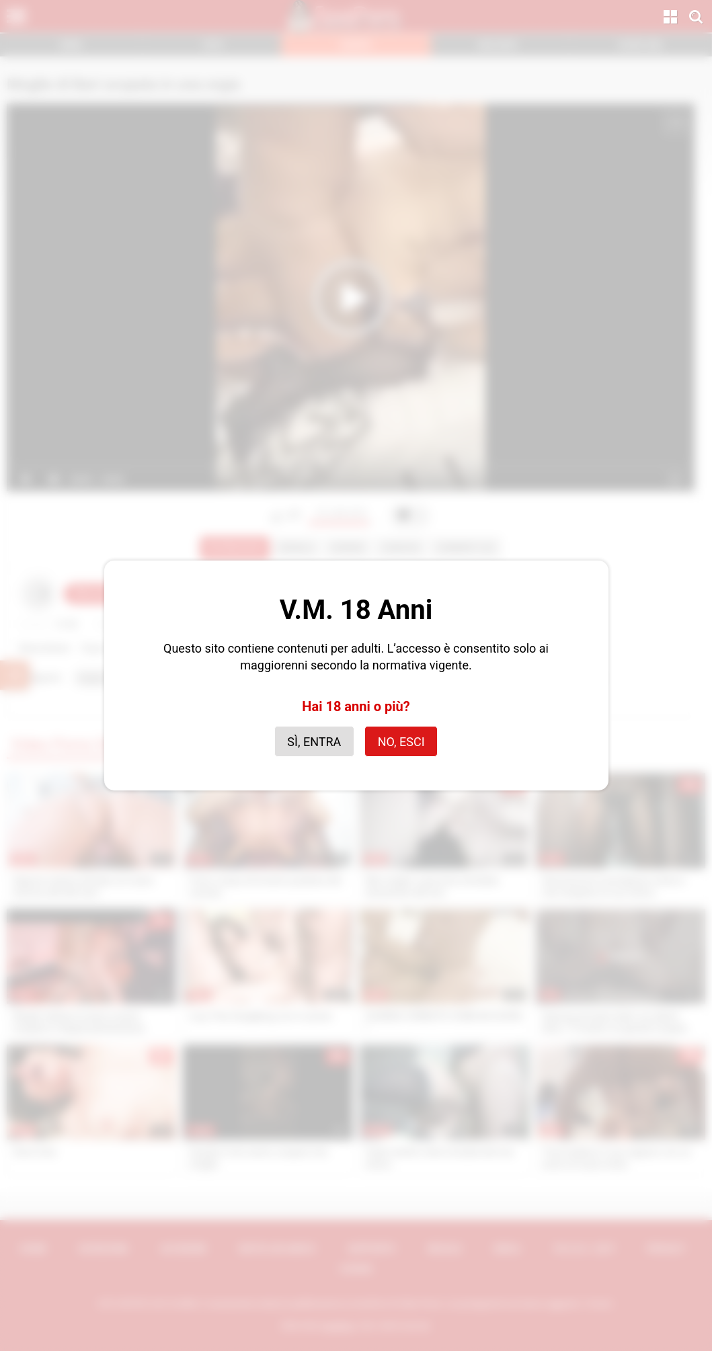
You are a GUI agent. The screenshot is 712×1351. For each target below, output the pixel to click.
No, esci (401, 742)
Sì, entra (314, 742)
